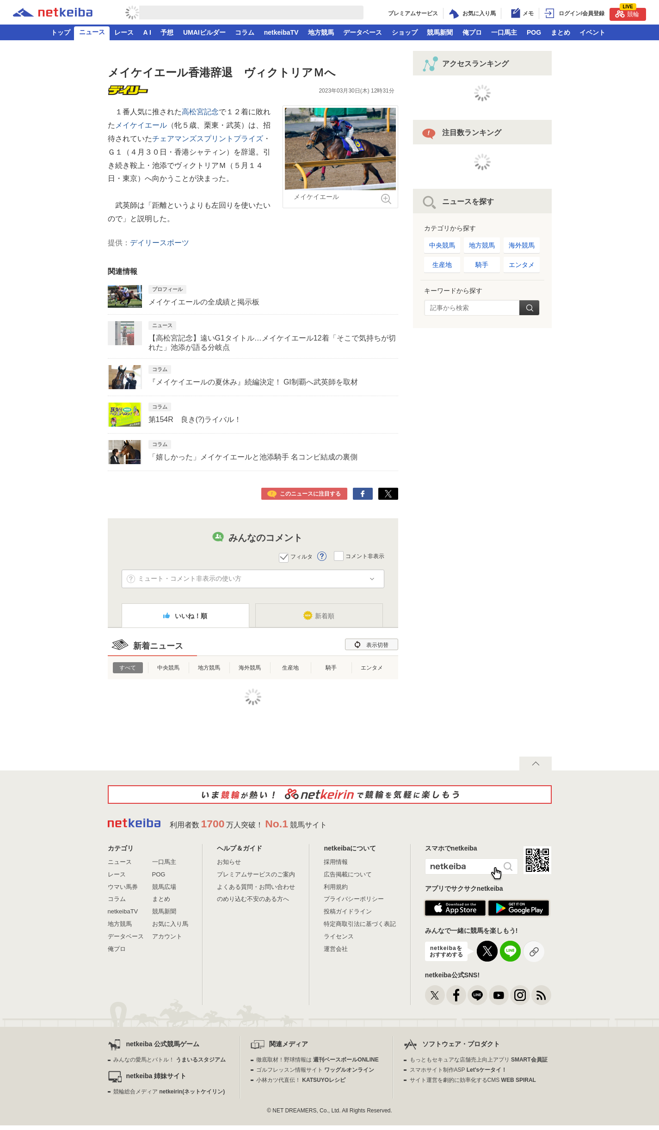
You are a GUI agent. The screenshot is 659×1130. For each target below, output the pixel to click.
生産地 (290, 667)
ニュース (92, 32)
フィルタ (301, 556)
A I (147, 32)
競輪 (627, 13)
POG (534, 32)
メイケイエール (141, 125)
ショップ (405, 32)
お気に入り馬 (170, 923)
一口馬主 (504, 32)
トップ (60, 32)
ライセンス (339, 936)
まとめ (560, 32)
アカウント (167, 936)
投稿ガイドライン (348, 911)
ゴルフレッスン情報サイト (315, 1070)
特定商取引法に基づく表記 (360, 923)
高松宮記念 (200, 112)
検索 (529, 307)
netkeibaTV (281, 32)
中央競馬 (168, 667)
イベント (592, 32)
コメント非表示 (364, 556)
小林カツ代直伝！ (300, 1080)
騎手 (331, 667)
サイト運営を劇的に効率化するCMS (473, 1080)
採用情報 (336, 861)
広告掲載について (348, 874)
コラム (244, 32)
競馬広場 (164, 886)
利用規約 (336, 886)
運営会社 (336, 948)
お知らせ (229, 861)
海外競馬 (250, 667)
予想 (166, 32)
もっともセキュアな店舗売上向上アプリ (479, 1059)
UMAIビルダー (204, 32)
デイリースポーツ (159, 243)
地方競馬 (321, 32)
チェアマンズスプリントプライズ (207, 139)
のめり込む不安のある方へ (253, 898)
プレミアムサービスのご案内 (256, 874)
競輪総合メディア (169, 1091)
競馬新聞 (440, 32)
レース (124, 32)
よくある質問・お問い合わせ (256, 886)
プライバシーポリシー (354, 898)
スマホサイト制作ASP (458, 1070)
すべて (127, 667)
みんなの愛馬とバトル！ (169, 1059)
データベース (362, 32)
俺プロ (472, 32)
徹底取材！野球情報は (317, 1059)
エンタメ (372, 667)
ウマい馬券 (123, 886)
